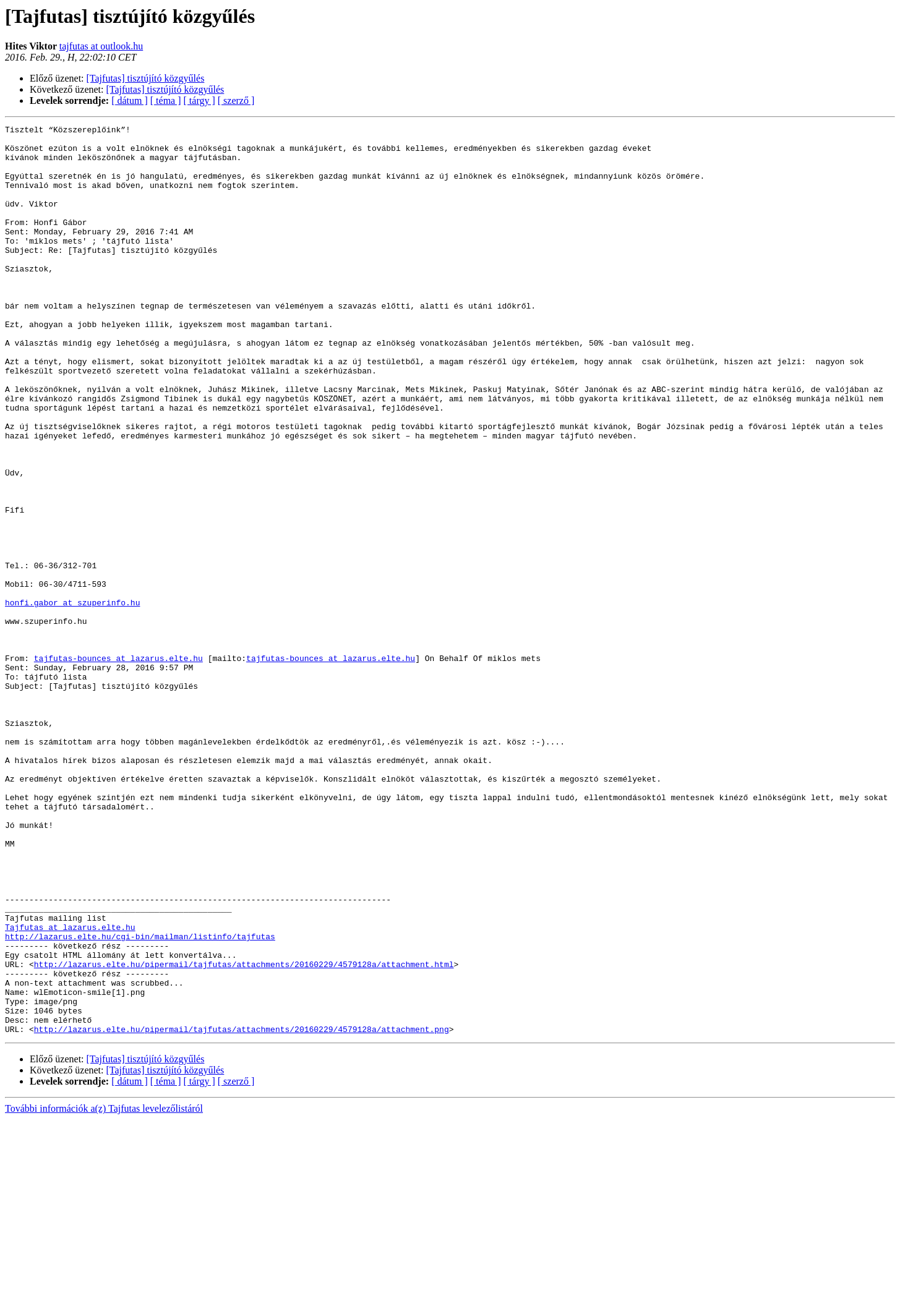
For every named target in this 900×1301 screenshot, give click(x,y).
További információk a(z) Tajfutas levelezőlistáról (104, 1290)
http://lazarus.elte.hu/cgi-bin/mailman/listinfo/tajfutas (140, 1099)
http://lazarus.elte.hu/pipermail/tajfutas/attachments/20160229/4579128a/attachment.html (244, 1132)
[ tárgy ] (199, 100)
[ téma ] (165, 100)
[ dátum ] (129, 100)
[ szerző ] (236, 100)
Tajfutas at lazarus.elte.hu (70, 1088)
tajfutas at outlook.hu (101, 46)
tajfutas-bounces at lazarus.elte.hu (118, 765)
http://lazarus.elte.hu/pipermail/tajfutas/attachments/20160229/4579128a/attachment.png (241, 1210)
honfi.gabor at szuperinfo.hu (72, 698)
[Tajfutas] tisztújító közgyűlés (146, 78)
